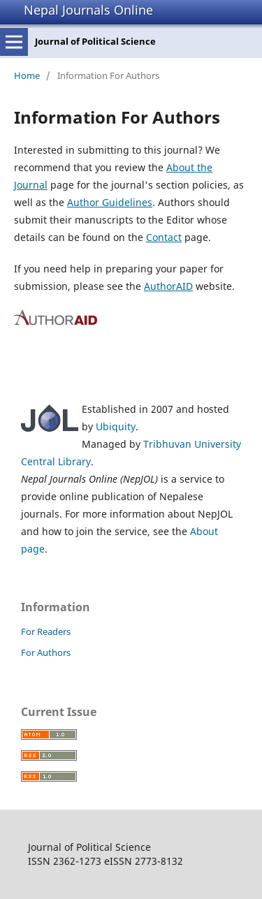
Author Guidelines (109, 202)
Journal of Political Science (95, 41)
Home (27, 75)
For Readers (46, 631)
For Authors (46, 652)
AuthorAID (168, 286)
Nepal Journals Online (88, 9)
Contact (164, 237)
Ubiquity (116, 426)
